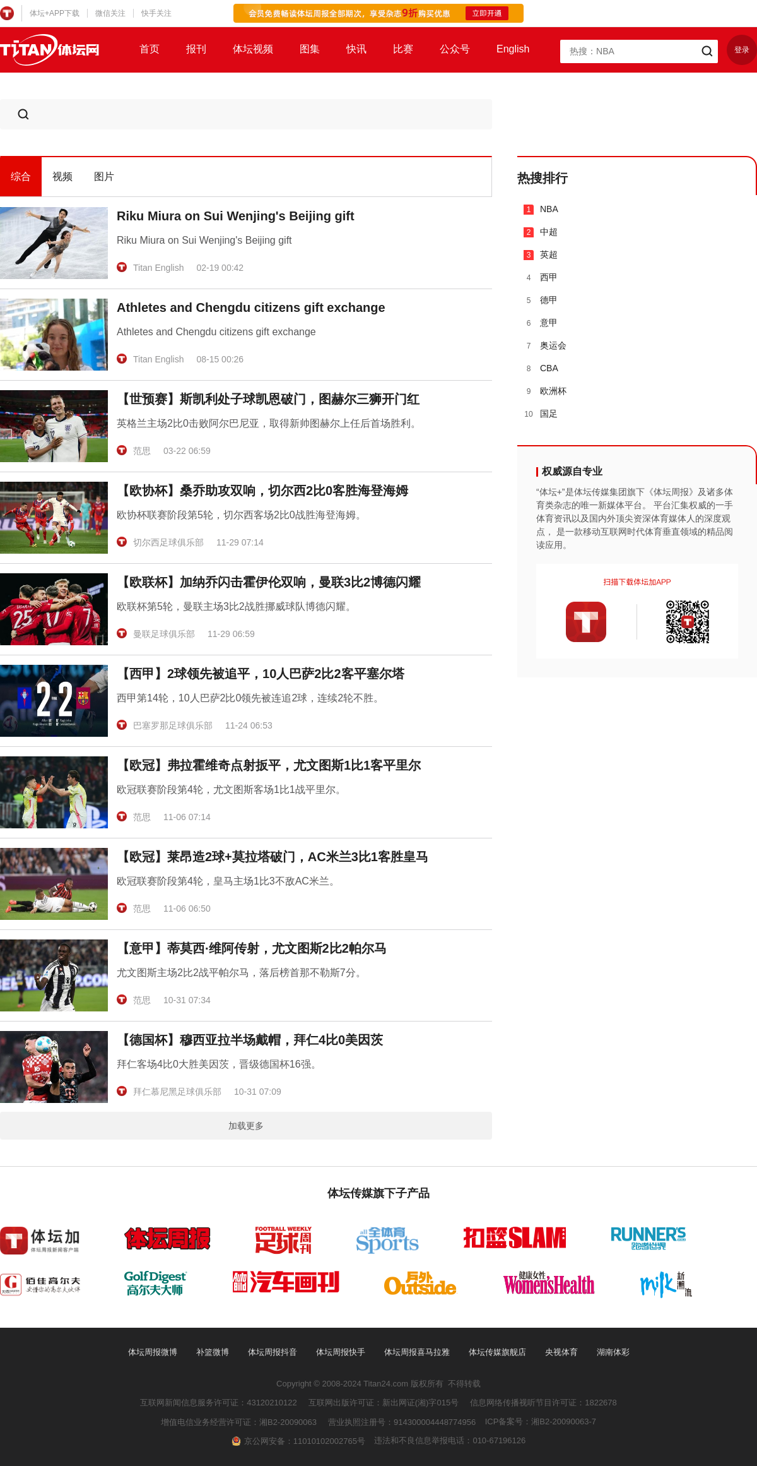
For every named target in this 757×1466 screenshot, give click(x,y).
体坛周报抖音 (272, 1352)
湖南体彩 (613, 1352)
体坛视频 (253, 49)
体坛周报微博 (152, 1352)
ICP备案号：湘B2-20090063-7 (540, 1421)
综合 (21, 176)
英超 (541, 254)
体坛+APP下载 (54, 13)
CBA (541, 368)
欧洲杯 (545, 391)
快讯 (356, 49)
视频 (62, 176)
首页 (149, 49)
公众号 (455, 49)
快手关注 (156, 13)
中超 (541, 232)
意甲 (541, 323)
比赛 (403, 49)
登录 (741, 49)
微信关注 (110, 13)
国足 (541, 413)
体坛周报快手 (340, 1352)
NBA (541, 209)
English (512, 49)
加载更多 (246, 1126)
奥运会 (545, 345)
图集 (310, 49)
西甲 (541, 277)
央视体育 (561, 1352)
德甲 (541, 300)
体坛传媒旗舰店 (497, 1352)
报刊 (196, 49)
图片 (104, 176)
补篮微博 (212, 1352)
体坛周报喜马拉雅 (417, 1352)
